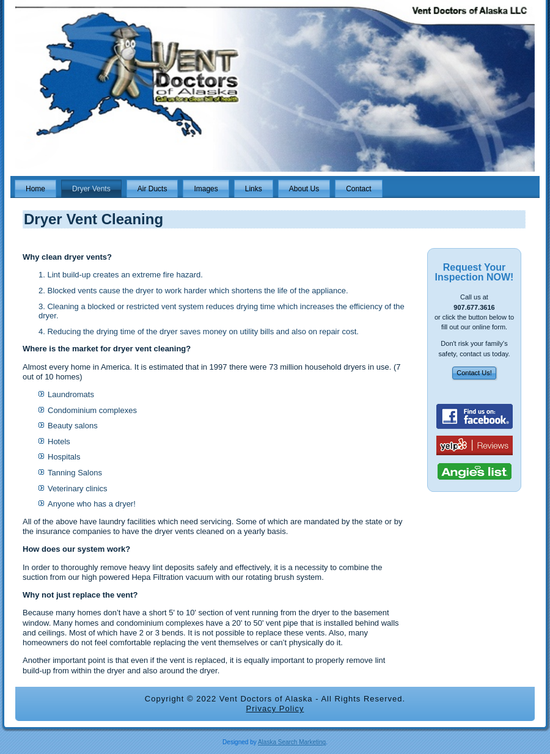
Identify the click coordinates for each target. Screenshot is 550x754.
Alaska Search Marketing (292, 742)
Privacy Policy (275, 708)
